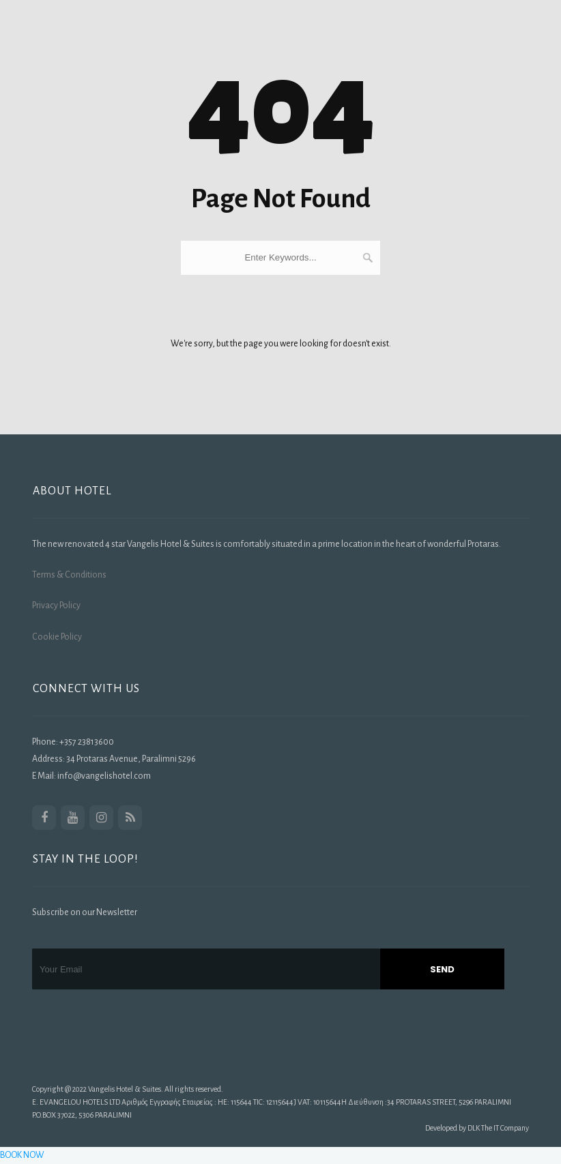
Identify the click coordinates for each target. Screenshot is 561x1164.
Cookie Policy (57, 637)
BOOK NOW (22, 1155)
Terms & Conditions (69, 575)
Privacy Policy (56, 605)
